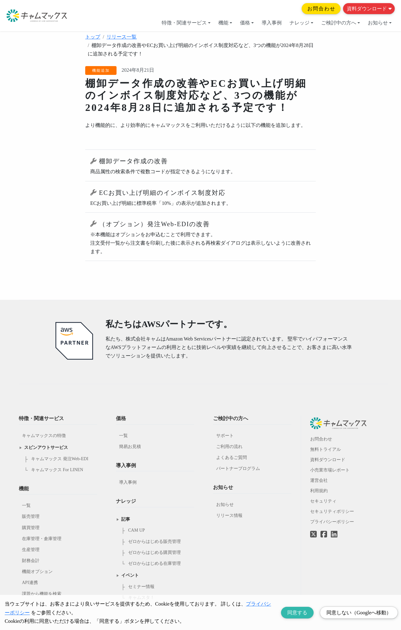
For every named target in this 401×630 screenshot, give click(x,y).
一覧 (26, 505)
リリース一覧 (122, 36)
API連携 (30, 582)
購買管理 (30, 527)
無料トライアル (325, 449)
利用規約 (319, 490)
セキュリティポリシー (332, 511)
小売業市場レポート (330, 470)
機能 (225, 22)
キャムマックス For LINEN (57, 469)
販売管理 (30, 516)
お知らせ (380, 22)
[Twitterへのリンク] (313, 529)
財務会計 (30, 560)
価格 (247, 22)
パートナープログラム (238, 468)
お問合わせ (321, 8)
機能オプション (37, 571)
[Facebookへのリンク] (323, 529)
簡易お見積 (130, 446)
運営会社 (319, 480)
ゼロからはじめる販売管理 (154, 541)
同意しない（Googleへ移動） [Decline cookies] (358, 612)
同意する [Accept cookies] (297, 612)
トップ (92, 36)
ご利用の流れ (229, 446)
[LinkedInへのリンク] (334, 534)
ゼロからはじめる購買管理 (154, 552)
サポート (225, 435)
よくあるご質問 (231, 457)
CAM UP (136, 530)
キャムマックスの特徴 (44, 435)
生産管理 (30, 549)
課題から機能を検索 (41, 593)
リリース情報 (229, 515)
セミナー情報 (141, 586)
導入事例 (272, 22)
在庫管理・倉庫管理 (41, 538)
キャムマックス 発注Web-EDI (59, 458)
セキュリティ (323, 501)
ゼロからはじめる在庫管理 (154, 563)
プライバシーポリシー (332, 521)
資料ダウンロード (369, 8)
